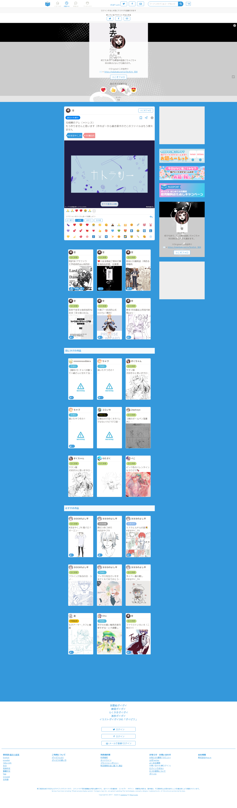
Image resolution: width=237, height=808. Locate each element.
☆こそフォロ (118, 77)
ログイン (118, 729)
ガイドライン (106, 760)
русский (6, 776)
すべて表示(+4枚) (109, 204)
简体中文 (6, 768)
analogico (124, 795)
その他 (98, 220)
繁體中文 (6, 771)
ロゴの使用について (157, 771)
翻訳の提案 (14, 754)
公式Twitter (154, 760)
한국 (5, 765)
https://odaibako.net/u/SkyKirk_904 (121, 71)
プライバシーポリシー (110, 763)
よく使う (70, 220)
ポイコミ (153, 774)
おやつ (88, 220)
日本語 (5, 779)
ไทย (4, 774)
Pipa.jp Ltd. (134, 795)
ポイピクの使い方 (59, 760)
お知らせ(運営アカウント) (160, 757)
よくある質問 (154, 763)
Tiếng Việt (7, 763)
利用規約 (104, 757)
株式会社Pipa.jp (204, 757)
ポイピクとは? (58, 757)
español (6, 760)
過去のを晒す (73, 117)
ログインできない (156, 768)
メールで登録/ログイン (118, 743)
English (6, 757)
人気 (79, 220)
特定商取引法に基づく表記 (111, 765)
